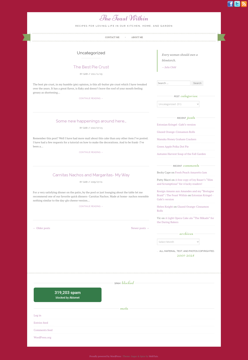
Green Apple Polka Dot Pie (173, 146)
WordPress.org (42, 337)
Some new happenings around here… (91, 121)
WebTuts (153, 356)
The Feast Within (124, 18)
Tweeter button (237, 4)
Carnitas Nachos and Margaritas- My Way (91, 174)
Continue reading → (91, 98)
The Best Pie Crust (91, 67)
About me (137, 37)
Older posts (41, 228)
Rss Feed (244, 4)
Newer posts (140, 228)
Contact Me (112, 37)
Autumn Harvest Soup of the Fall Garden (181, 154)
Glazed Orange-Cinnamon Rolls (176, 132)
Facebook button (230, 4)
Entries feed (41, 322)
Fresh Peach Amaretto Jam (191, 172)
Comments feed (43, 330)
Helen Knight (165, 206)
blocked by (67, 294)
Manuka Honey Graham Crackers (176, 139)
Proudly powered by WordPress (105, 356)
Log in (37, 315)
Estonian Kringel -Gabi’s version (176, 124)
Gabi (85, 74)
